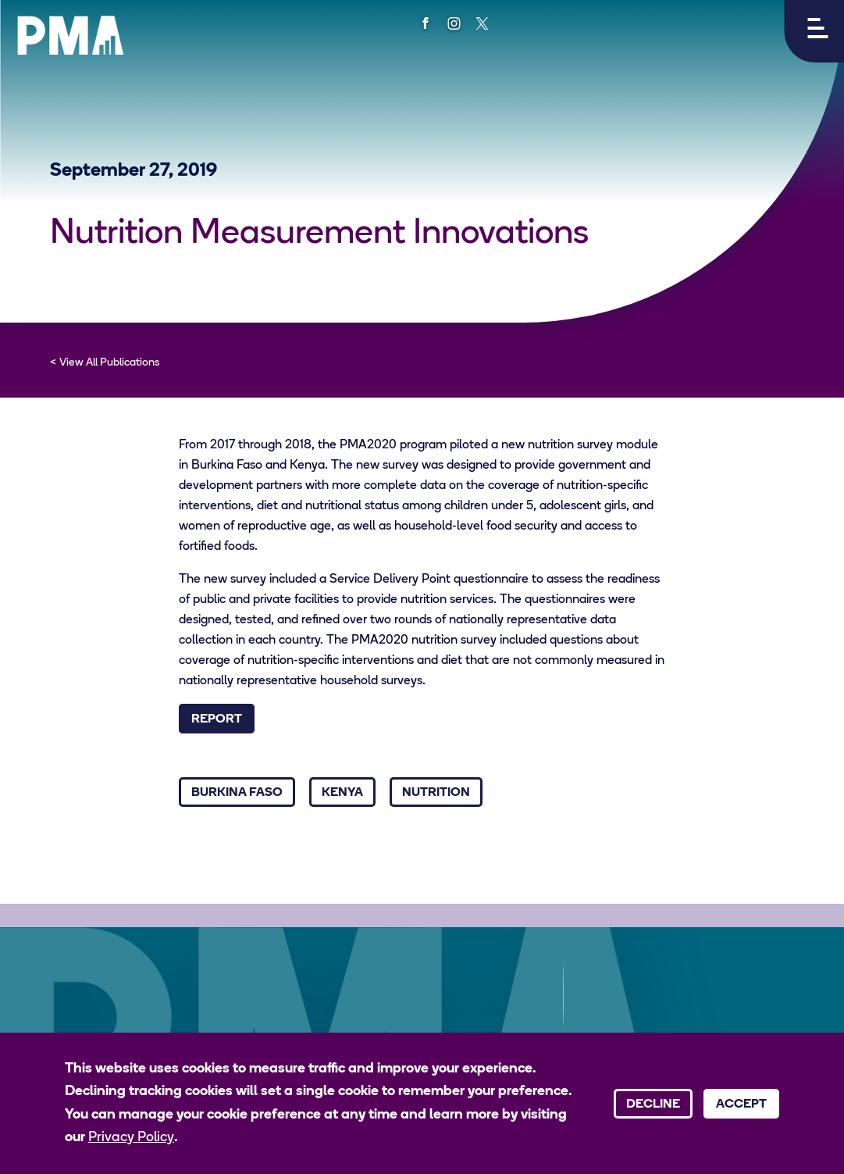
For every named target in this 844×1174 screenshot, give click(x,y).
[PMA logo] (70, 35)
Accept (741, 1104)
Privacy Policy (131, 1137)
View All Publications (109, 363)
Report (216, 719)
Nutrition (436, 793)
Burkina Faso (237, 793)
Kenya (342, 793)
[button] (814, 31)
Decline (653, 1104)
